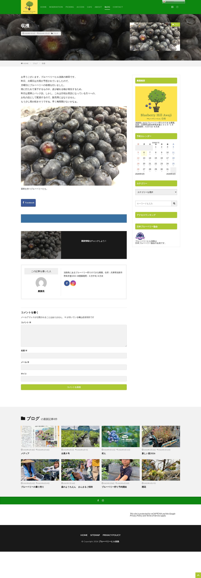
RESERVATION (56, 7)
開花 (144, 487)
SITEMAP (95, 535)
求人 (104, 453)
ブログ (55, 33)
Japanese (168, 2)
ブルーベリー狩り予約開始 (114, 487)
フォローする (94, 244)
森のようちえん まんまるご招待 (77, 487)
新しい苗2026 (148, 453)
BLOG (107, 7)
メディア (25, 453)
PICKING (70, 7)
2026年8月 (171, 174)
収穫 (43, 63)
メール (25, 362)
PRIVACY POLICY (111, 535)
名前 (24, 351)
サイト (24, 374)
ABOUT (98, 7)
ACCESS (80, 7)
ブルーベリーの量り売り (32, 487)
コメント (26, 322)
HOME (43, 7)
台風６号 (65, 453)
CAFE (89, 7)
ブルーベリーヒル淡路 (109, 541)
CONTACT (118, 7)
